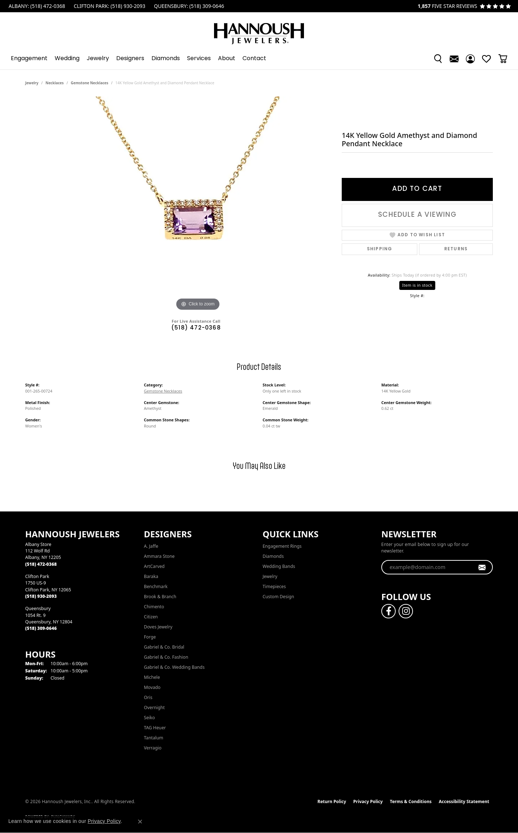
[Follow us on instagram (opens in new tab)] (406, 611)
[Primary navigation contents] (259, 59)
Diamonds (165, 58)
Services (199, 58)
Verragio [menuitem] (153, 748)
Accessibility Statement (464, 801)
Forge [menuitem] (150, 637)
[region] (198, 205)
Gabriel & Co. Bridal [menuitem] (164, 647)
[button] (438, 58)
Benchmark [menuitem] (156, 586)
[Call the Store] (41, 564)
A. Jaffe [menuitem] (151, 546)
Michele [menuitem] (152, 677)
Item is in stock (417, 285)
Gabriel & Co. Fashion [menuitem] (166, 657)
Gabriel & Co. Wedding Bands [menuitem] (174, 667)
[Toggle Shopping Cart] (503, 58)
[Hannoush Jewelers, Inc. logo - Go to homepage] (259, 30)
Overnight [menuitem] (154, 707)
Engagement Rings (282, 546)
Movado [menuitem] (152, 687)
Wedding (67, 58)
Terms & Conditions (411, 801)
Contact (254, 58)
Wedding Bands (279, 566)
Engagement (29, 58)
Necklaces (55, 82)
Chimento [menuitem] (154, 607)
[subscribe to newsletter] (482, 567)
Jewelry (98, 58)
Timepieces (274, 586)
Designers (130, 58)
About (226, 58)
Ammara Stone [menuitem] (159, 556)
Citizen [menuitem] (151, 617)
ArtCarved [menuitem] (154, 566)
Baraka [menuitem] (151, 576)
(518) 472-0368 (196, 328)
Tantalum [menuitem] (153, 738)
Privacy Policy (368, 801)
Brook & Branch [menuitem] (160, 597)
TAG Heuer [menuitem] (155, 728)
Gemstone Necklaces (89, 82)
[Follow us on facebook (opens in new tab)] (388, 611)
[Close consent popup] (140, 821)
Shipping (379, 249)
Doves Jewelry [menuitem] (158, 627)
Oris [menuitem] (148, 697)
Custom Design (278, 597)
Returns (456, 249)
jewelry (31, 82)
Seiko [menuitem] (149, 718)
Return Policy (332, 801)
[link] (36, 6)
